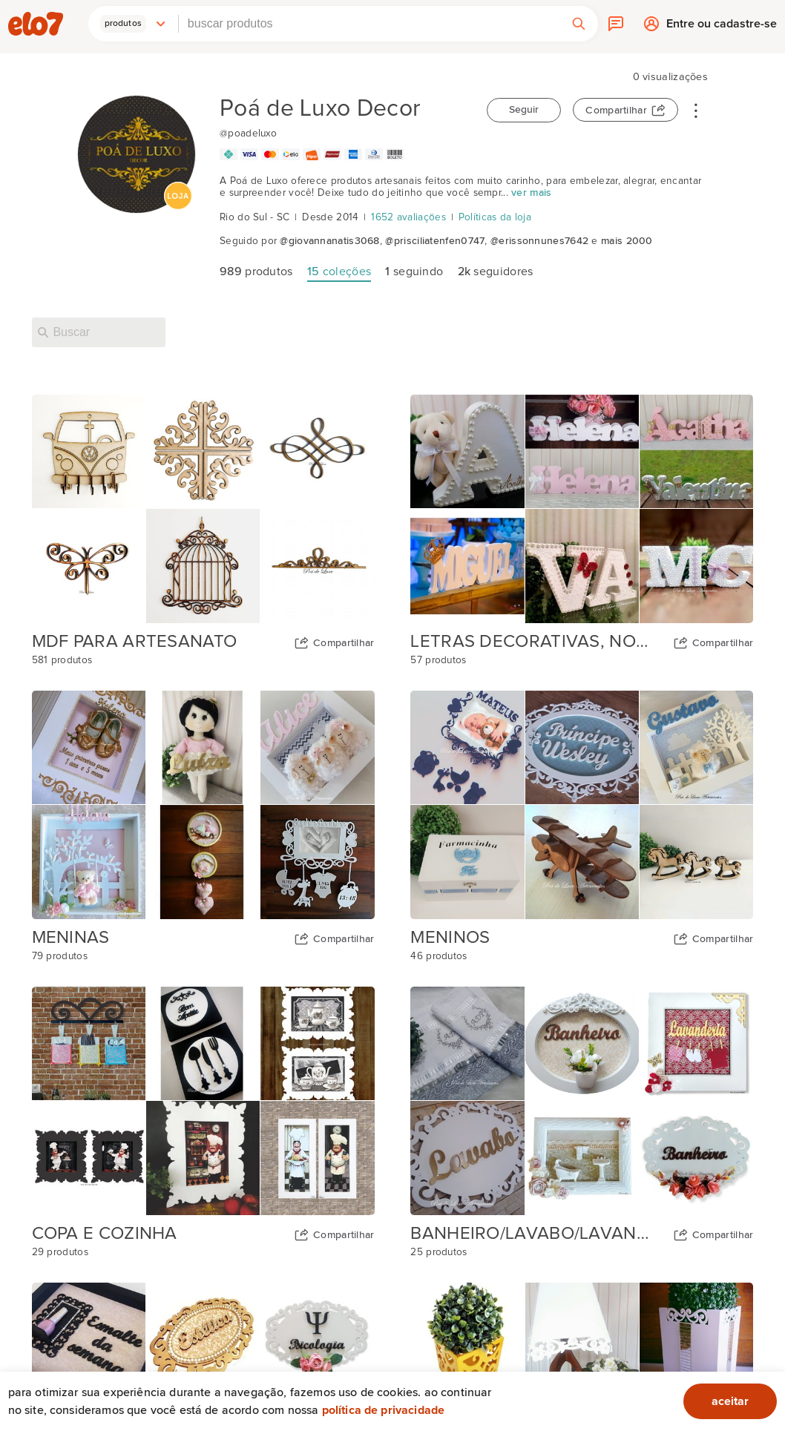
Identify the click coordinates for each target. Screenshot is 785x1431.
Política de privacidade (383, 1410)
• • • (696, 110)
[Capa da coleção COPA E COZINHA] (203, 1101)
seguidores (495, 271)
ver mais (531, 193)
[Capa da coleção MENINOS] (581, 805)
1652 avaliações (408, 217)
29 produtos (60, 1252)
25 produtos (438, 1252)
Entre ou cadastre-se (721, 27)
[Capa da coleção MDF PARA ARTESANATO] (203, 509)
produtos (256, 271)
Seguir (524, 110)
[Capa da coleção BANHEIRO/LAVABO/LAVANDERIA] (581, 1101)
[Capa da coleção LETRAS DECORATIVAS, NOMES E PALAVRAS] (581, 509)
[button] (133, 24)
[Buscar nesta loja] (98, 332)
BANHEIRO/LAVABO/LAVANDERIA (535, 1234)
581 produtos (62, 660)
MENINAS (71, 938)
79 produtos (60, 956)
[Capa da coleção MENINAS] (203, 805)
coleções (339, 271)
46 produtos (438, 956)
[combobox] (369, 24)
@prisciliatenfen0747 (435, 241)
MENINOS (450, 938)
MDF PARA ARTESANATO (134, 642)
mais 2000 (627, 241)
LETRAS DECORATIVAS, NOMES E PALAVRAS (535, 642)
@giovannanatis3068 (329, 241)
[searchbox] (369, 24)
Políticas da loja (495, 217)
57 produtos (438, 660)
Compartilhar (616, 110)
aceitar (730, 1401)
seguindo (414, 271)
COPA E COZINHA (104, 1234)
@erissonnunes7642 (539, 241)
